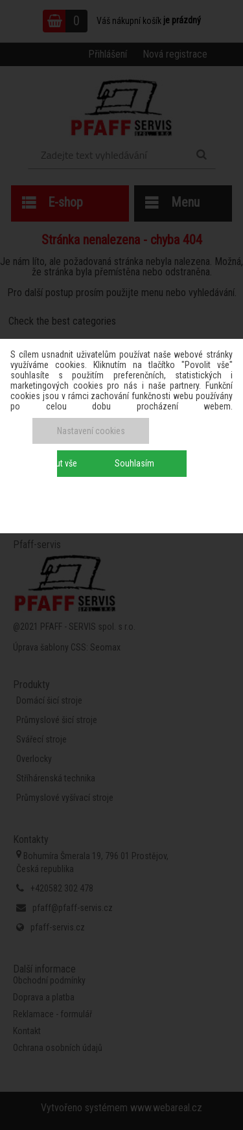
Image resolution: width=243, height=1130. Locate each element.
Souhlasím (134, 463)
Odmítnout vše (51, 463)
